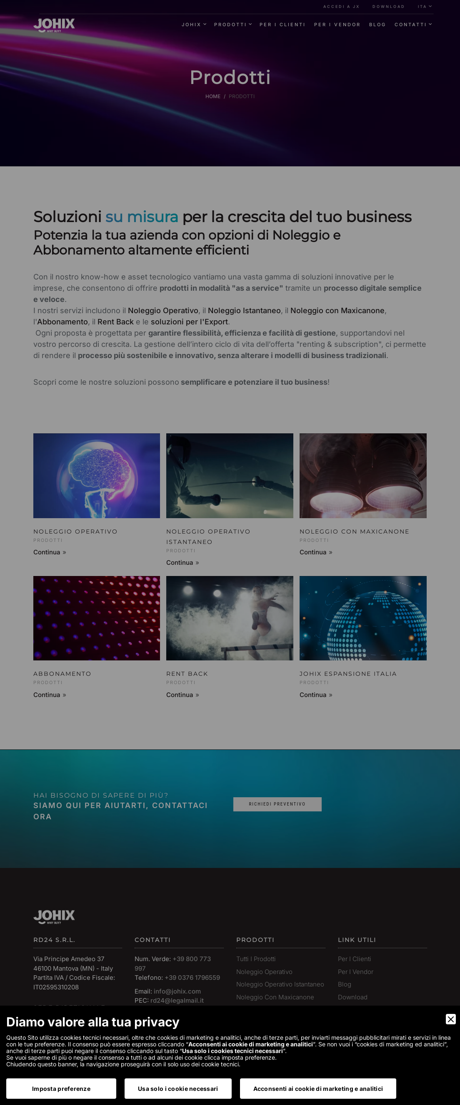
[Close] (451, 1019)
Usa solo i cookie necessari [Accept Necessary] (178, 1088)
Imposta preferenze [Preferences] (61, 1088)
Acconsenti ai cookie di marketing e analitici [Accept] (318, 1088)
